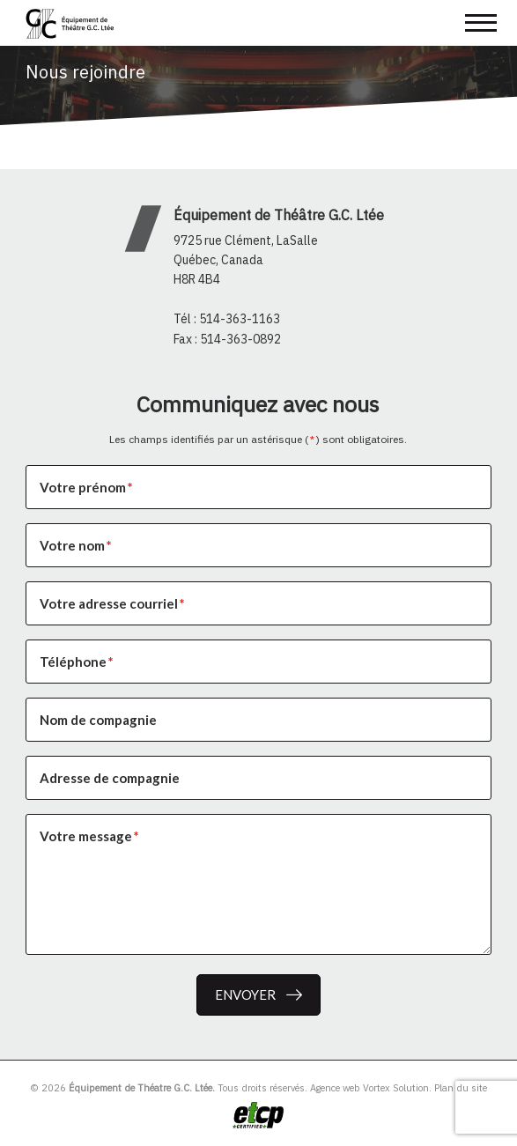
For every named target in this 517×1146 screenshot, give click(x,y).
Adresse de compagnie (110, 778)
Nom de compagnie (98, 720)
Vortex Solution (396, 1088)
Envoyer (245, 994)
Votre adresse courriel (113, 603)
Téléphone (77, 661)
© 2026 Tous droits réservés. (168, 1088)
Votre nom (77, 545)
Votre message (90, 836)
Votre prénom (87, 487)
